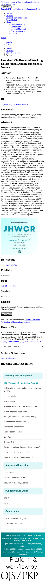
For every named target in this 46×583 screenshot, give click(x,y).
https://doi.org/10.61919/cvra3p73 (14, 104)
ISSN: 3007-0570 (18, 535)
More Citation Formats (11, 347)
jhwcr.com (29, 552)
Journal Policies (12, 20)
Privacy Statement (18, 31)
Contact (14, 33)
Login (8, 44)
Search (3, 38)
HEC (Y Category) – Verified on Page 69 (21, 383)
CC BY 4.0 (22, 544)
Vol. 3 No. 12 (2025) (14, 53)
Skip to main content (9, 2)
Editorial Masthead (18, 29)
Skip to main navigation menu (29, 2)
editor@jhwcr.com (13, 552)
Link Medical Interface (19, 538)
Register (9, 42)
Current (9, 13)
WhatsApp (23, 554)
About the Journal (18, 24)
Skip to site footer (8, 4)
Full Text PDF (11, 265)
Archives (9, 16)
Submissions (16, 27)
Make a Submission (8, 358)
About (8, 22)
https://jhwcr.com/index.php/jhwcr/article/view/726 (21, 341)
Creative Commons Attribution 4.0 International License (20, 321)
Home (8, 48)
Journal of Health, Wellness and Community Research (22, 9)
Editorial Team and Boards (16, 18)
